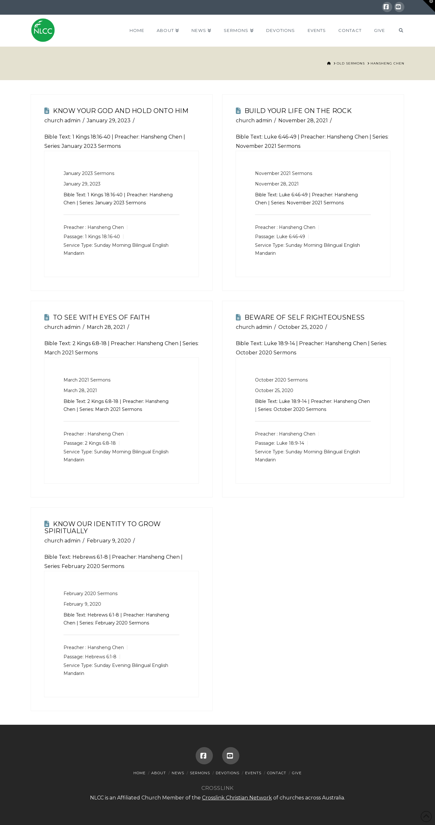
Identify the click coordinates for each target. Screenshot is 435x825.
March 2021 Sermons (87, 380)
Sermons (200, 773)
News (178, 773)
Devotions (227, 773)
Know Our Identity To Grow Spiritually (102, 527)
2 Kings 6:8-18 (89, 343)
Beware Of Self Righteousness (304, 317)
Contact (276, 773)
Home (139, 773)
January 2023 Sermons (89, 173)
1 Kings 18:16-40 (91, 137)
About (158, 773)
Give (297, 773)
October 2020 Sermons (281, 380)
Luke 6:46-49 (280, 137)
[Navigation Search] (397, 31)
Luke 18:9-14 (279, 343)
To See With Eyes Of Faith (101, 317)
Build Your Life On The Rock (298, 111)
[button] (429, 6)
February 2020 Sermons (90, 593)
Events (253, 773)
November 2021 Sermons (283, 173)
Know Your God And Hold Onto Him (120, 111)
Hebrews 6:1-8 (90, 557)
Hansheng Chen (105, 227)
